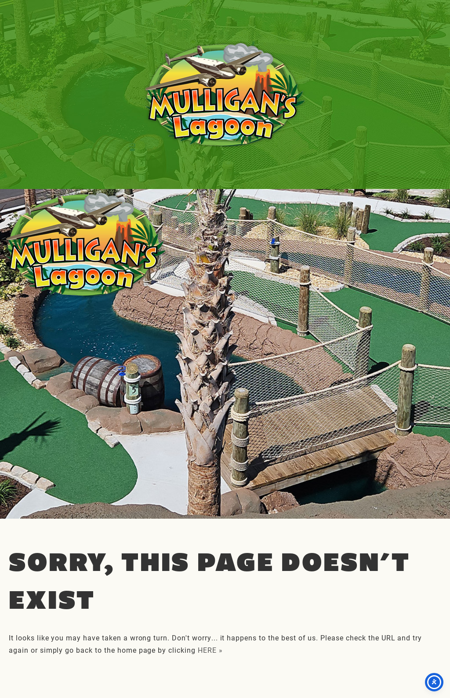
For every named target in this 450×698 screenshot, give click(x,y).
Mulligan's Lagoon (225, 94)
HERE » (210, 649)
